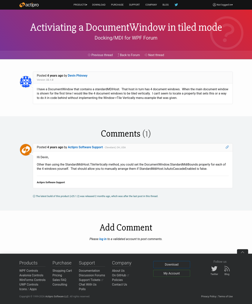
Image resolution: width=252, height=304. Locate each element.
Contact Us (119, 284)
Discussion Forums (92, 275)
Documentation (89, 271)
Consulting (59, 284)
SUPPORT (134, 4)
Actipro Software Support (85, 147)
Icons (23, 289)
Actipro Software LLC (56, 296)
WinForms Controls (32, 280)
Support (87, 263)
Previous (100, 55)
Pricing (57, 275)
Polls (82, 289)
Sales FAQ (59, 280)
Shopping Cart (62, 271)
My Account (172, 273)
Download (171, 264)
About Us (118, 271)
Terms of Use (225, 296)
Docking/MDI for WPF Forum (126, 38)
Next (154, 55)
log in (102, 239)
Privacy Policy (208, 296)
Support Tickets (91, 280)
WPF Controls (28, 271)
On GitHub (120, 275)
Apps (33, 289)
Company (121, 263)
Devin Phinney (77, 75)
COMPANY (151, 4)
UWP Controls (28, 284)
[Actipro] (29, 5)
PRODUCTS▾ (80, 4)
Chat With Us (87, 284)
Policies (117, 280)
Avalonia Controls (31, 275)
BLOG (166, 4)
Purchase (62, 263)
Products (28, 263)
